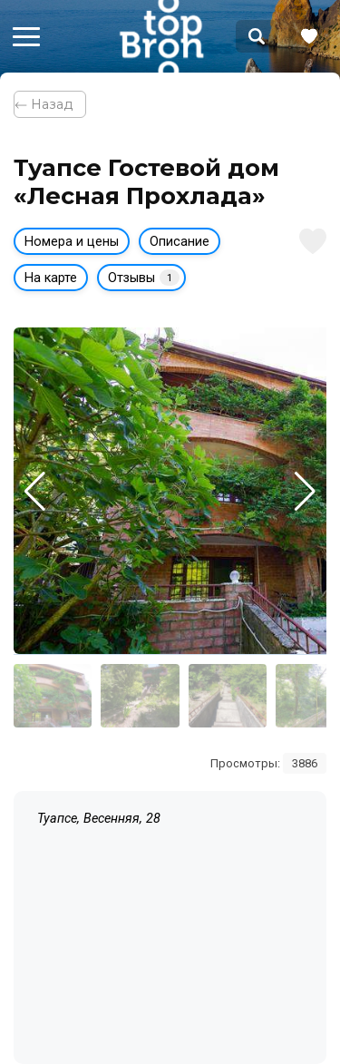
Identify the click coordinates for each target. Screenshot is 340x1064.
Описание (179, 241)
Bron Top (161, 36)
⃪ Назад (50, 104)
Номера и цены (71, 241)
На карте (50, 278)
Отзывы (144, 277)
